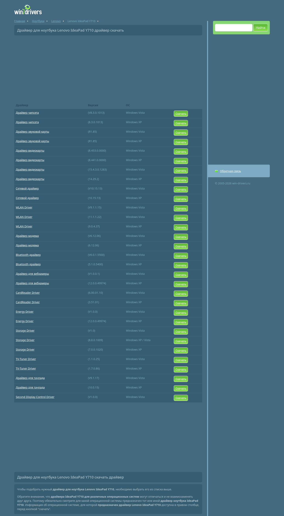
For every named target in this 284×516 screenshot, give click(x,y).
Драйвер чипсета (27, 112)
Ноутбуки (38, 21)
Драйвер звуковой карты (32, 131)
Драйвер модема (27, 236)
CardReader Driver (28, 293)
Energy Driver (25, 311)
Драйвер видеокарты (30, 150)
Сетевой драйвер (27, 188)
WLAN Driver (24, 207)
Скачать (181, 113)
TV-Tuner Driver (26, 359)
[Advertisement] (108, 68)
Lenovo (56, 21)
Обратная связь (230, 171)
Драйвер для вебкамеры (32, 274)
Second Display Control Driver (35, 397)
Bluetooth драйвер (28, 255)
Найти (260, 27)
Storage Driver (25, 330)
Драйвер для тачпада (30, 378)
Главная (19, 21)
